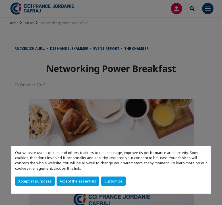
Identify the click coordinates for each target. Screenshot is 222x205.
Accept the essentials (78, 181)
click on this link (67, 168)
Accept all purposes (35, 181)
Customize (113, 181)
